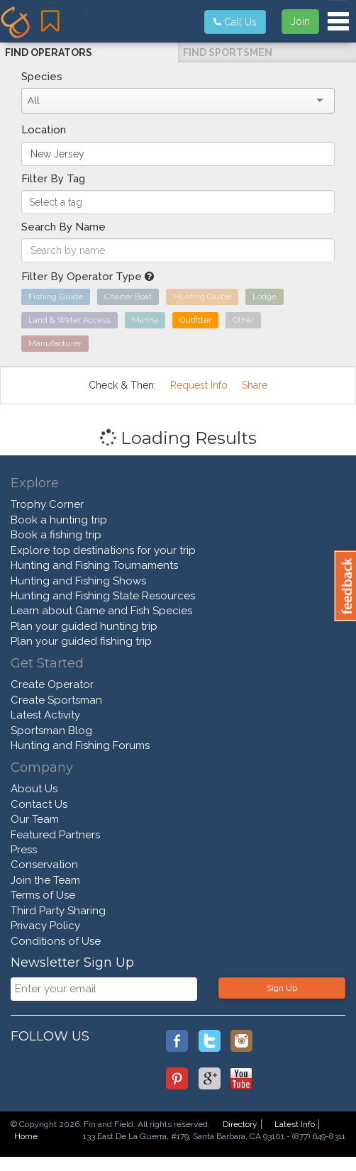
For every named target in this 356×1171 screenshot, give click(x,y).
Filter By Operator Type (87, 276)
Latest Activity (45, 715)
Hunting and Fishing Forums (80, 745)
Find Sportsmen (227, 52)
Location (43, 129)
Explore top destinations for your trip (103, 550)
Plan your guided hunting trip (84, 626)
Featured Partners (55, 834)
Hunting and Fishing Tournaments (94, 565)
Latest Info (294, 1124)
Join (300, 21)
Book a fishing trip (56, 534)
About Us (34, 788)
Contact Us (39, 804)
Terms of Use (43, 895)
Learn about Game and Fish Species (101, 610)
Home (26, 1136)
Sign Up (282, 988)
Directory (240, 1124)
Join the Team (45, 880)
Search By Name (63, 227)
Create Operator (52, 684)
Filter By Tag (53, 178)
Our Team (35, 819)
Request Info (199, 385)
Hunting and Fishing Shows (78, 581)
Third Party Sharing (58, 910)
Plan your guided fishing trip (81, 641)
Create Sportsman (56, 700)
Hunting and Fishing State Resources (103, 595)
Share (254, 385)
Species (41, 76)
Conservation (44, 864)
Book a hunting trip (59, 520)
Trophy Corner (47, 504)
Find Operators (48, 52)
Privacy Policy (45, 925)
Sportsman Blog (51, 730)
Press (24, 849)
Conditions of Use (56, 941)
